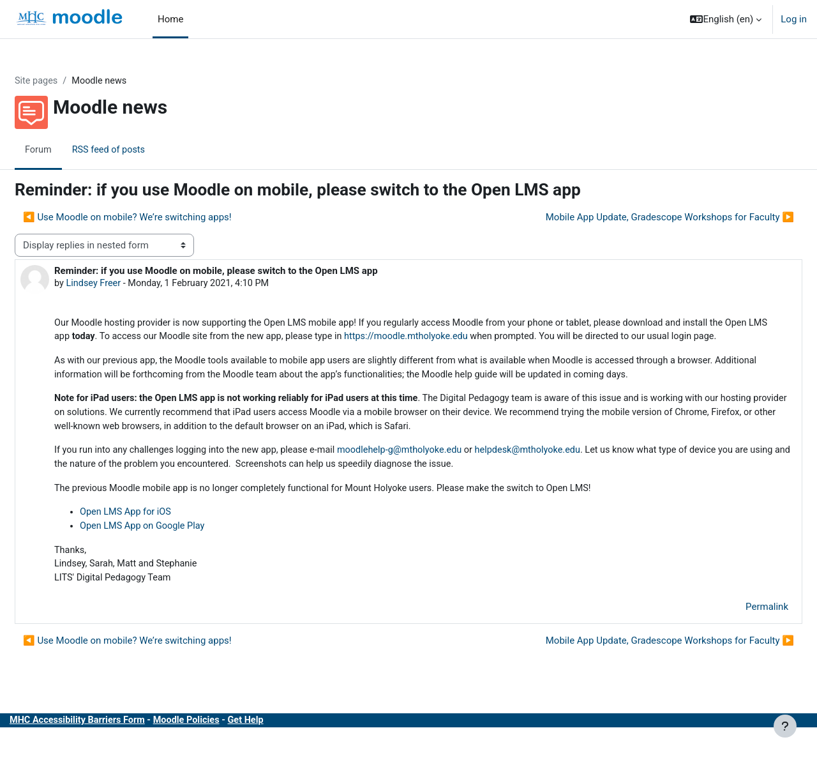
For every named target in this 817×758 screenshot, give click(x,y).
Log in (794, 19)
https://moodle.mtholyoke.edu (512, 338)
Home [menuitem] (170, 19)
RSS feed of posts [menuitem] (141, 150)
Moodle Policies (223, 744)
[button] (726, 19)
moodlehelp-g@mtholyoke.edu (443, 470)
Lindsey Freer (125, 284)
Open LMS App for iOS (157, 533)
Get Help (284, 744)
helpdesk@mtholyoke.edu (576, 470)
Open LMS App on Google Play (175, 548)
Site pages (67, 81)
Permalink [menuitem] (736, 630)
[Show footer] (785, 726)
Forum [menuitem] (69, 150)
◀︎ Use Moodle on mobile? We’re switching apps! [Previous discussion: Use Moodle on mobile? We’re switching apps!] (158, 218)
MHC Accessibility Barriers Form (110, 744)
